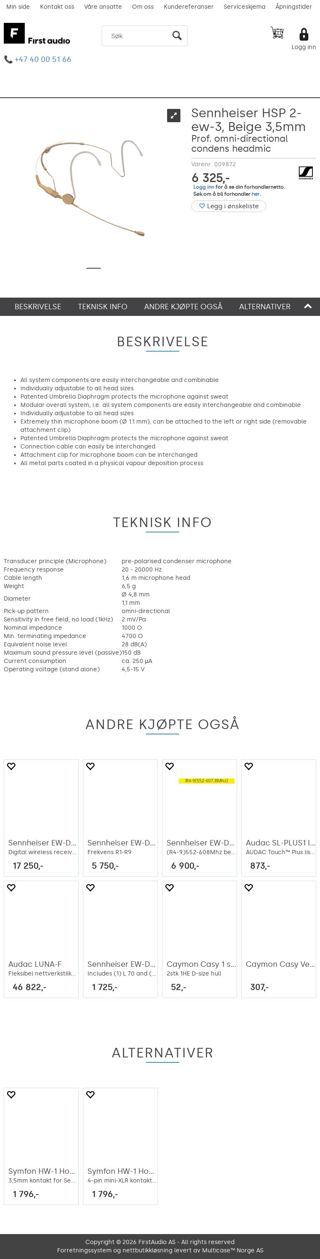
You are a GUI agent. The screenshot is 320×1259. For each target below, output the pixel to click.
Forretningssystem (84, 1250)
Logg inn (304, 47)
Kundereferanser (189, 6)
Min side (18, 6)
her (256, 194)
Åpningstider (293, 6)
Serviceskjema (244, 6)
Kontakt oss (57, 6)
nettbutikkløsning (147, 1250)
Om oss (143, 6)
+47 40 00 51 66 (43, 59)
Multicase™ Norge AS (232, 1250)
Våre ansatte (103, 6)
